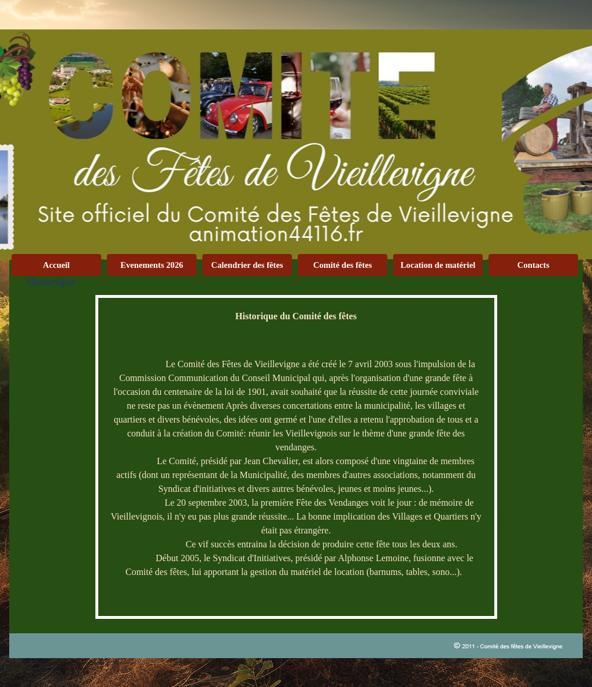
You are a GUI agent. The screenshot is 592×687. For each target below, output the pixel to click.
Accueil (56, 265)
